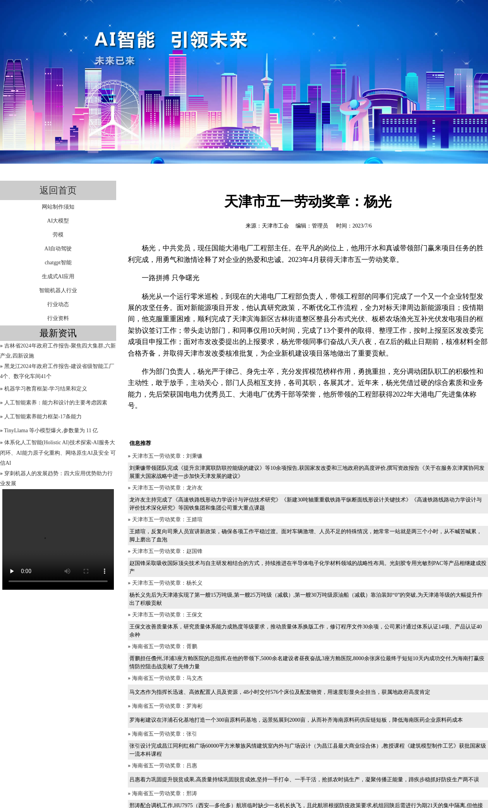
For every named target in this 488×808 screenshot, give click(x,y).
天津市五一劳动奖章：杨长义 (167, 583)
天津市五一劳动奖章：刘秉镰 (167, 456)
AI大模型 (58, 221)
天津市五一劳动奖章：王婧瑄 (167, 519)
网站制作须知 (58, 207)
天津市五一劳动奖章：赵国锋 (167, 551)
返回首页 (58, 190)
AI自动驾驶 (58, 249)
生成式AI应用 (58, 276)
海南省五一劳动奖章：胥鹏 (164, 646)
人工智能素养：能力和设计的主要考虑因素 (55, 403)
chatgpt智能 (58, 262)
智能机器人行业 (58, 290)
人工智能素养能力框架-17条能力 (43, 416)
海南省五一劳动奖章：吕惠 (164, 766)
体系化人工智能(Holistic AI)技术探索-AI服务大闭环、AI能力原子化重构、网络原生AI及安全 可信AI (58, 453)
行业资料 (58, 318)
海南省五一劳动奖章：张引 (164, 734)
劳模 (58, 235)
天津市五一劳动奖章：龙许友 (167, 488)
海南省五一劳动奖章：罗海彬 (167, 706)
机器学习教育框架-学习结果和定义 (46, 389)
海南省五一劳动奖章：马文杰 (167, 678)
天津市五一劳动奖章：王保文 (167, 615)
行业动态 (58, 304)
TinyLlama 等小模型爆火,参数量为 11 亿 (51, 430)
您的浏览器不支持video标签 (58, 539)
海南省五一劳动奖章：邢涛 (164, 793)
